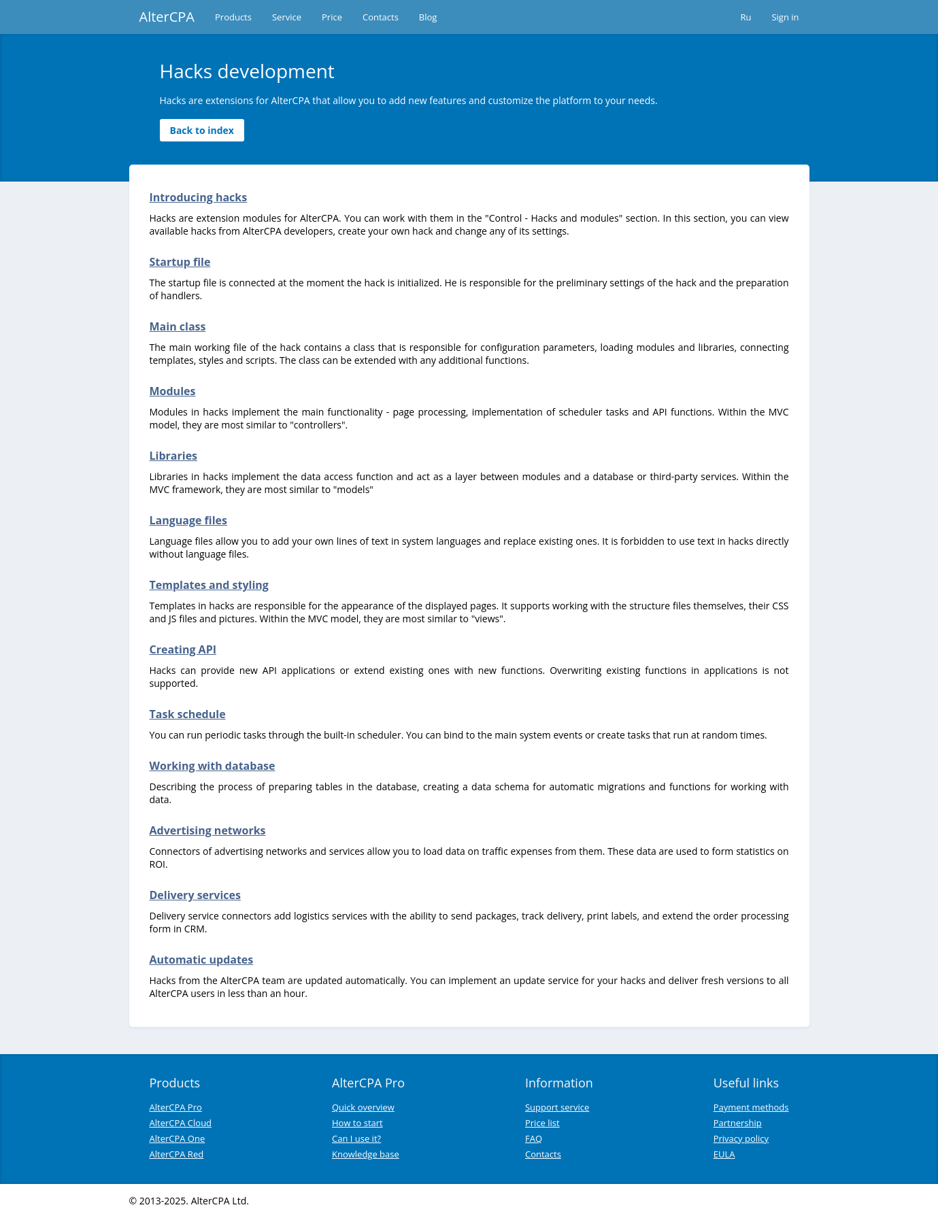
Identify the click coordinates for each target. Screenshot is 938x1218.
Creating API (183, 649)
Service (286, 17)
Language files (188, 520)
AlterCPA (167, 16)
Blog (428, 17)
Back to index (202, 130)
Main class (178, 326)
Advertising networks (208, 830)
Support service (557, 1107)
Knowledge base (365, 1154)
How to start (357, 1123)
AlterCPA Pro (176, 1107)
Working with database (212, 765)
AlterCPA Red (177, 1154)
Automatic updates (202, 959)
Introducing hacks (199, 197)
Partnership (738, 1123)
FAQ (533, 1138)
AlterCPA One (177, 1138)
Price (332, 17)
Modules (173, 391)
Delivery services (195, 894)
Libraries (174, 455)
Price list (542, 1123)
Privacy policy (741, 1138)
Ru (745, 17)
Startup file (180, 261)
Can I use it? (356, 1138)
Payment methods (751, 1107)
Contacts (381, 17)
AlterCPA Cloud (181, 1123)
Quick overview (363, 1107)
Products (233, 17)
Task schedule (188, 714)
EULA (724, 1154)
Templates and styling (209, 584)
